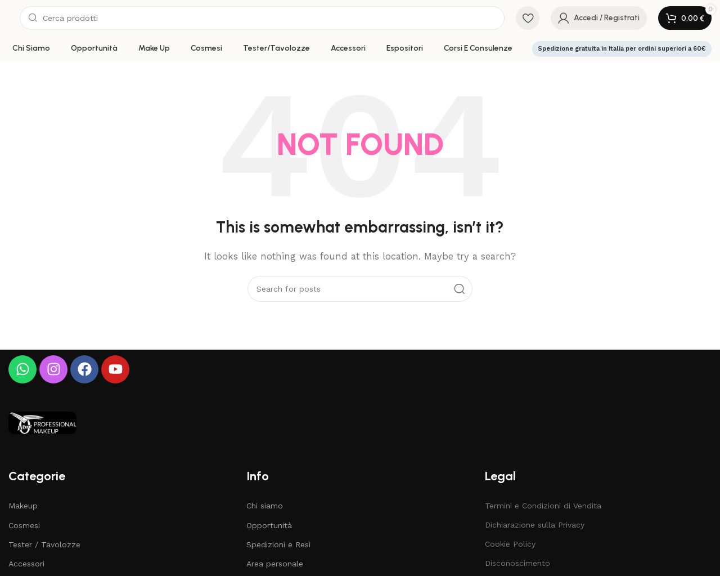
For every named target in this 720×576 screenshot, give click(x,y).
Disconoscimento (517, 563)
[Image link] (42, 422)
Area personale (274, 563)
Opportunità (269, 525)
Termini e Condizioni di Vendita (543, 505)
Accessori (26, 563)
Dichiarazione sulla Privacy (534, 524)
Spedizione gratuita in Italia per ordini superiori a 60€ (622, 48)
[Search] (262, 18)
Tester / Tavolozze (44, 544)
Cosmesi (24, 525)
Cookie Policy (510, 543)
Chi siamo (264, 505)
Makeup (23, 505)
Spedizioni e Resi (278, 544)
